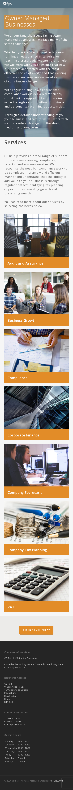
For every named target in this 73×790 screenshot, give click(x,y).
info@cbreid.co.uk (16, 724)
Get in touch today (36, 630)
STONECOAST (57, 780)
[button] (68, 3)
